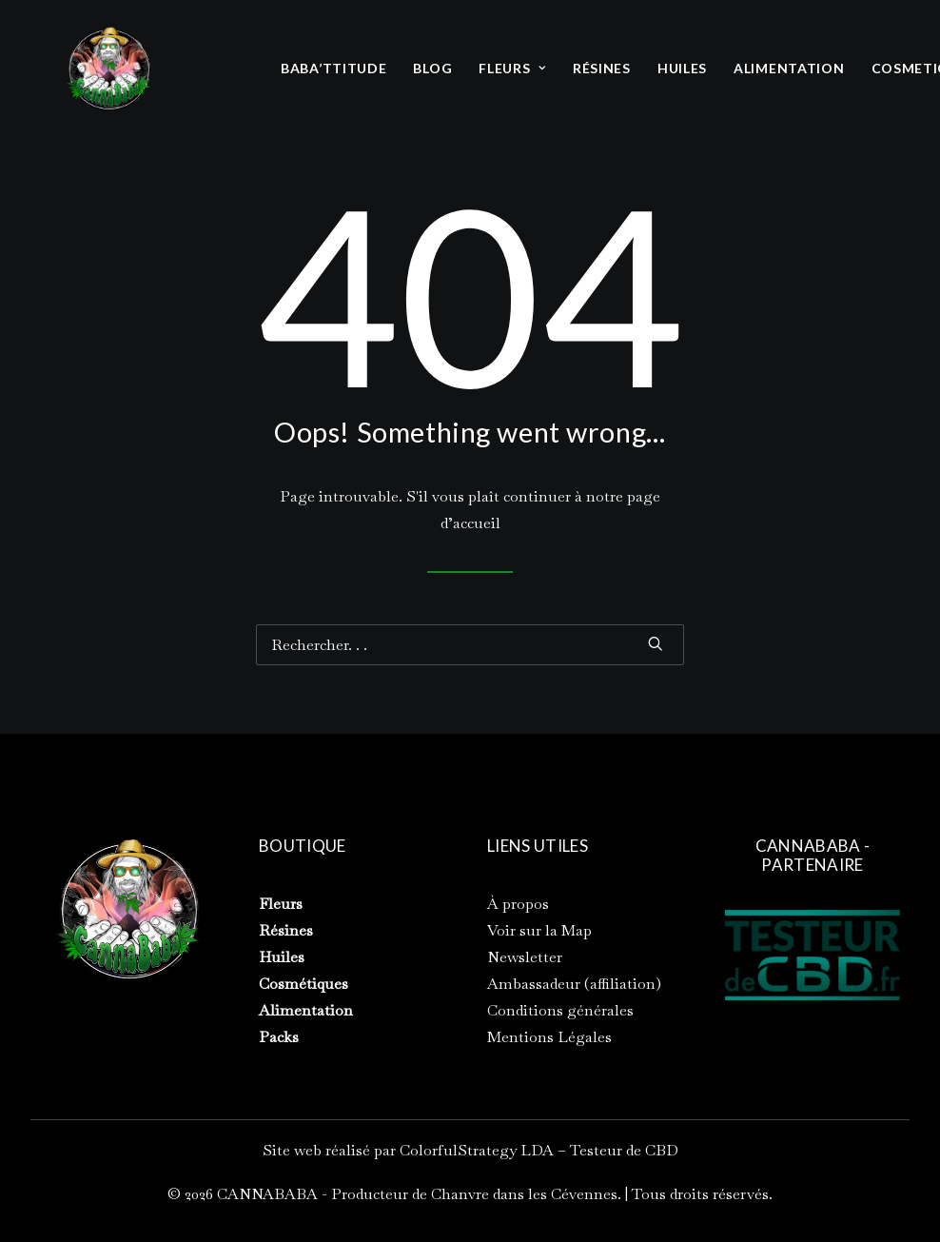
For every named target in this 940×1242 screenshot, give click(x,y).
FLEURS (512, 68)
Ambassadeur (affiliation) (574, 984)
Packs (279, 1037)
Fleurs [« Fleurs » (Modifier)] (281, 904)
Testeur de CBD (624, 1150)
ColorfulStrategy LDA (477, 1150)
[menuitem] (333, 68)
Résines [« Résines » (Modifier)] (286, 930)
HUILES (682, 68)
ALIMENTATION (789, 68)
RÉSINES (602, 68)
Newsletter (524, 957)
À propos (518, 904)
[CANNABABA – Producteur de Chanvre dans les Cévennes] (108, 68)
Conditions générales (560, 1010)
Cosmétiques (303, 984)
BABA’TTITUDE (333, 68)
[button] (655, 643)
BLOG (432, 68)
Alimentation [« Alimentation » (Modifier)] (306, 1010)
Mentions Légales (549, 1037)
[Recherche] (470, 644)
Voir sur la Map (539, 930)
